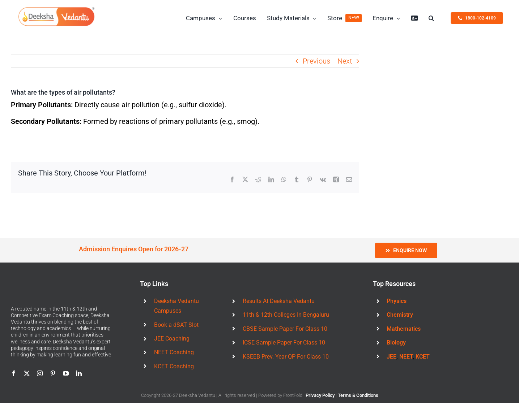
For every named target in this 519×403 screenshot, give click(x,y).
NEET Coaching (174, 352)
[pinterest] (53, 373)
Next (344, 61)
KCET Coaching (174, 366)
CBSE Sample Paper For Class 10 (285, 328)
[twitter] (27, 373)
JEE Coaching (172, 338)
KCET (423, 356)
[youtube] (66, 373)
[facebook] (14, 373)
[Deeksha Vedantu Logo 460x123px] (56, 9)
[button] (431, 18)
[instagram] (40, 373)
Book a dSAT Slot (176, 324)
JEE (391, 356)
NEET (406, 356)
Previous (316, 61)
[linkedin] (79, 373)
